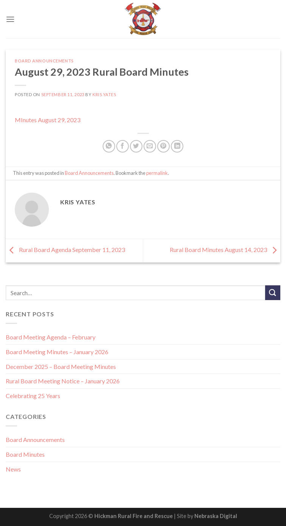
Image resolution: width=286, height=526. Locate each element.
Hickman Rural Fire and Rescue (133, 516)
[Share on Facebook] (122, 146)
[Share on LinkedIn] (177, 146)
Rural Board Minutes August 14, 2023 (225, 250)
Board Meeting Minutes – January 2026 (57, 351)
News (13, 469)
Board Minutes (25, 454)
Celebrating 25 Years (33, 395)
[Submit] (272, 292)
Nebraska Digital (215, 516)
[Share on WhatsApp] (109, 146)
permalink (157, 173)
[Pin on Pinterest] (163, 146)
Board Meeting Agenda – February (50, 337)
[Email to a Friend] (150, 146)
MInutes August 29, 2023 (47, 119)
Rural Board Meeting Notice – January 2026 (63, 380)
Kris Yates (104, 94)
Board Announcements (44, 60)
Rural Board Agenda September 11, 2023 (65, 250)
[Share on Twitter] (136, 146)
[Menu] (10, 19)
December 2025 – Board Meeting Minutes (61, 366)
